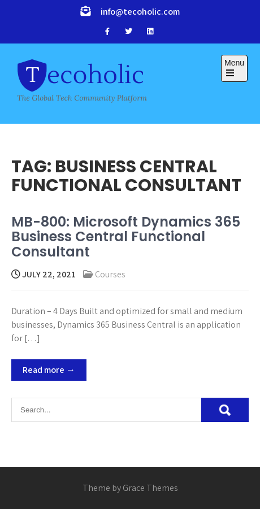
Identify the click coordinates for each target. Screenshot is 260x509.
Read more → (49, 370)
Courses (110, 274)
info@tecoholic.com (140, 12)
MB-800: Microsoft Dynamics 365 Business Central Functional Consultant (125, 236)
